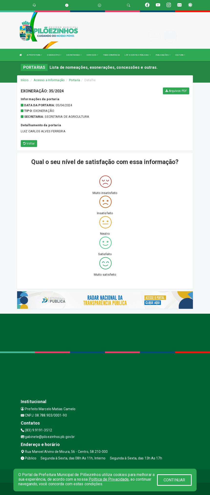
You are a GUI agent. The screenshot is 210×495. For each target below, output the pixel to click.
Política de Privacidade (109, 479)
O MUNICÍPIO (54, 55)
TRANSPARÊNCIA (111, 55)
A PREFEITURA (34, 55)
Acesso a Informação (49, 80)
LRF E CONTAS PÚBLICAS (137, 55)
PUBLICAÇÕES (163, 55)
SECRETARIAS (74, 55)
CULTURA (180, 55)
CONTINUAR (174, 480)
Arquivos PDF (176, 91)
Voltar (29, 143)
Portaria (74, 80)
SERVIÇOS (92, 55)
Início (25, 80)
